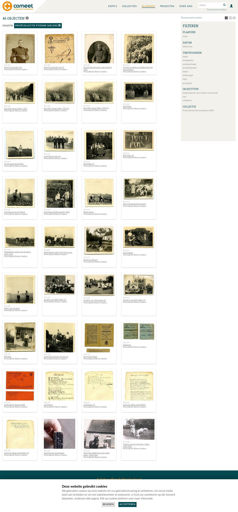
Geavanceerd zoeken (217, 10)
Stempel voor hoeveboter (54, 453)
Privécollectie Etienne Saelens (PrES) (198, 111)
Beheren (108, 504)
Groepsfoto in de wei (52, 156)
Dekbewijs (127, 345)
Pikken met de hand (12, 308)
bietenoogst (188, 75)
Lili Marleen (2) (89, 405)
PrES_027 (7, 354)
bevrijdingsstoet (189, 68)
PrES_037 (87, 451)
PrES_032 (47, 402)
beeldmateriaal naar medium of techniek (200, 93)
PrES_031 (7, 402)
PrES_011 (47, 154)
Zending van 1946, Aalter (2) (95, 300)
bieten (185, 72)
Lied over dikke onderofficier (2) (16, 453)
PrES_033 (87, 402)
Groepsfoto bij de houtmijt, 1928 (56, 212)
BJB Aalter (127, 106)
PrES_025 (126, 297)
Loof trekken (128, 253)
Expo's (112, 6)
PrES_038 (126, 442)
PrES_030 (126, 342)
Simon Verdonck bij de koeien (134, 204)
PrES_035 (7, 451)
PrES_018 (7, 249)
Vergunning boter (90, 356)
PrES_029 (87, 354)
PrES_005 (7, 106)
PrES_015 (47, 210)
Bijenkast (7, 356)
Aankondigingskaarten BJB (14, 405)
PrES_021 (126, 250)
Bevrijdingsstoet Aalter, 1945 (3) (96, 108)
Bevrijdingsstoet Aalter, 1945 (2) (56, 108)
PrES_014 (7, 210)
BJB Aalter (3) (128, 155)
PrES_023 (47, 297)
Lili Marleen (48, 405)
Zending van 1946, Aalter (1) (55, 299)
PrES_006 (47, 106)
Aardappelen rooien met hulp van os (58, 252)
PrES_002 (47, 65)
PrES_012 (87, 161)
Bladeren (148, 6)
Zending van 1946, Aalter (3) (134, 300)
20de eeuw (187, 47)
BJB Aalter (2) (89, 164)
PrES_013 (126, 153)
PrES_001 (7, 65)
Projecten (167, 6)
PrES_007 (87, 106)
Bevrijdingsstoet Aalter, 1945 (15, 109)
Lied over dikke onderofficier (134, 405)
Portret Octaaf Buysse (13, 67)
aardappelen (188, 60)
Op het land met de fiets (14, 164)
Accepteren (127, 504)
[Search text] (210, 5)
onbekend (187, 100)
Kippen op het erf (90, 260)
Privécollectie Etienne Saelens (38, 25)
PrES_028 (47, 354)
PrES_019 (47, 250)
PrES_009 (126, 104)
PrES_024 (87, 298)
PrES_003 (87, 65)
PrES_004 (126, 65)
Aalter (185, 36)
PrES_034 (126, 402)
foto (184, 97)
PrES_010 (7, 161)
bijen (185, 79)
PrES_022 (7, 306)
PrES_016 (87, 210)
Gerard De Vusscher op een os (56, 356)
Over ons (185, 6)
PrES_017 (126, 201)
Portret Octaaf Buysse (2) (54, 67)
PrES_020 (87, 257)
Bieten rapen (89, 212)
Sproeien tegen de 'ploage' (14, 212)
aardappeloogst (189, 64)
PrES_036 (47, 451)
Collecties (129, 6)
